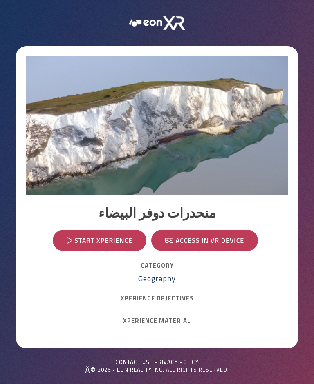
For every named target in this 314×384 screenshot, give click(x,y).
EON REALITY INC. (140, 370)
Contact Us (132, 362)
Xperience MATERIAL (157, 320)
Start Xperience (99, 240)
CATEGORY (157, 265)
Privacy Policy (177, 362)
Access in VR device (204, 240)
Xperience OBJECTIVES (157, 298)
